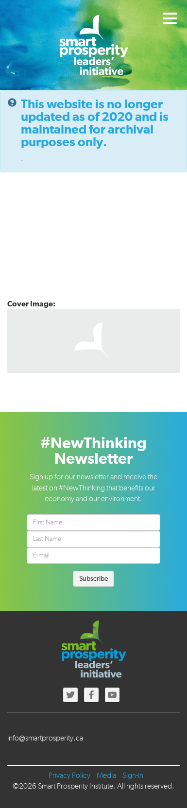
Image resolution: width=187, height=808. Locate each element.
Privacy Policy (69, 776)
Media (106, 776)
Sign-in (132, 776)
